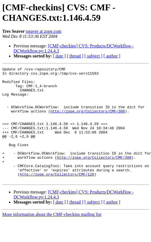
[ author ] (112, 56)
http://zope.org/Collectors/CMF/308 (88, 120)
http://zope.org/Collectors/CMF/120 (57, 196)
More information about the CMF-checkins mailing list (51, 237)
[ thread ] (75, 56)
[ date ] (59, 56)
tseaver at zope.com (43, 31)
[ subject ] (93, 56)
